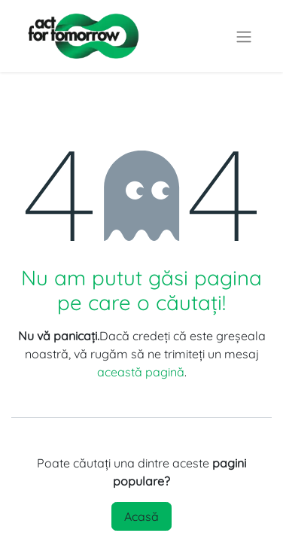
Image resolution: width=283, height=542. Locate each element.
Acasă (141, 516)
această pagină (140, 371)
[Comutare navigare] (244, 36)
